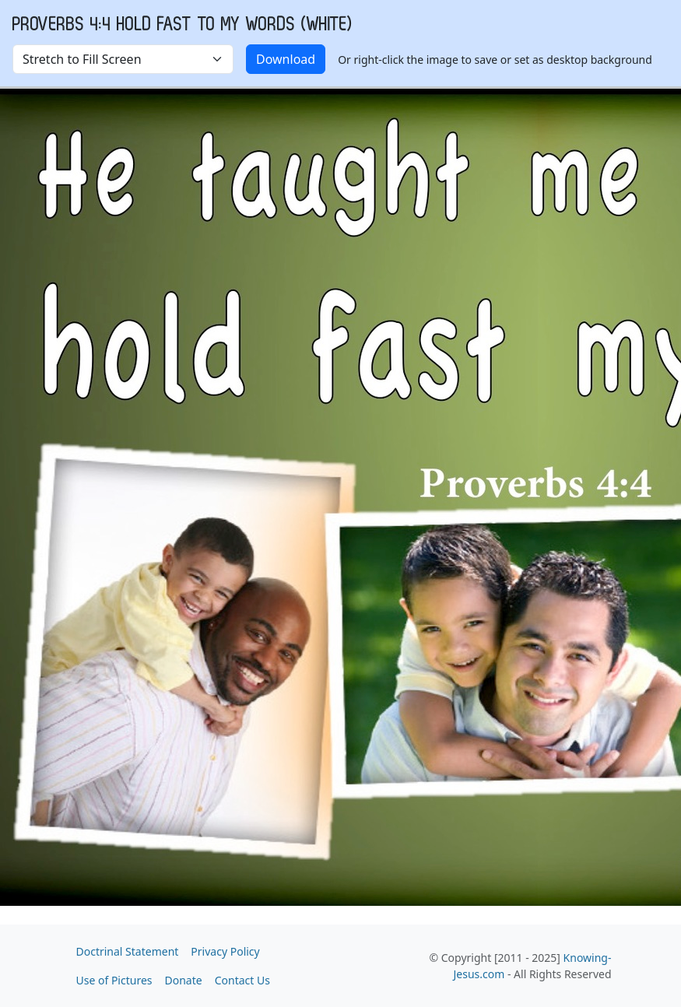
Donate (183, 980)
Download (285, 59)
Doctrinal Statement (127, 951)
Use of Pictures (114, 980)
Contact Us (242, 980)
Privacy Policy (225, 951)
